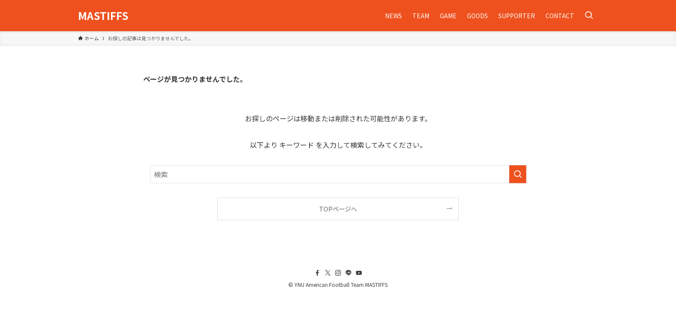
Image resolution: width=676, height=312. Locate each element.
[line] (349, 273)
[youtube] (359, 273)
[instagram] (338, 273)
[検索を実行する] (517, 174)
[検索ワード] (338, 174)
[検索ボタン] (588, 15)
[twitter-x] (328, 273)
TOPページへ (338, 208)
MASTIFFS (103, 15)
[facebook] (317, 273)
